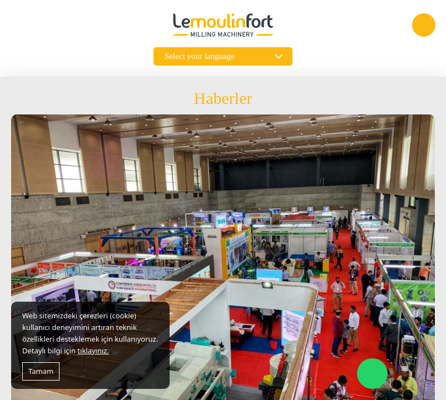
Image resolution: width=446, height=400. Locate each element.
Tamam (40, 371)
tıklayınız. (93, 351)
